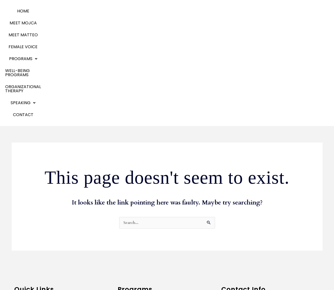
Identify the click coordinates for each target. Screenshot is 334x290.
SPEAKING (292, 11)
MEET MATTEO (78, 11)
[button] (146, 11)
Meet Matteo (27, 227)
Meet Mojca (26, 220)
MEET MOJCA (44, 11)
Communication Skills (139, 220)
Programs (146, 11)
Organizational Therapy (38, 251)
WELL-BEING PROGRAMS (189, 11)
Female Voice (112, 11)
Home (19, 11)
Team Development (138, 227)
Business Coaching (136, 212)
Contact (159, 23)
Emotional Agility (31, 243)
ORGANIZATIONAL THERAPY (246, 11)
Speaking (23, 258)
